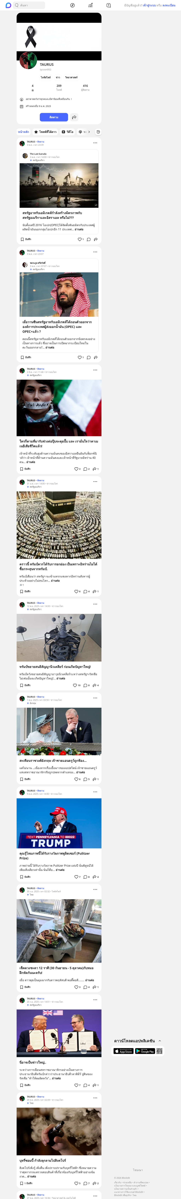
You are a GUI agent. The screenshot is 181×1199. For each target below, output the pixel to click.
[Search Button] (16, 5)
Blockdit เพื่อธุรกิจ (122, 1195)
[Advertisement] (137, 1113)
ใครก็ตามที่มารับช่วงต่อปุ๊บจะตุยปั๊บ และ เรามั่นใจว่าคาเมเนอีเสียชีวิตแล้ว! (58, 443)
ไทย (134, 1195)
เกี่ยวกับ (117, 1182)
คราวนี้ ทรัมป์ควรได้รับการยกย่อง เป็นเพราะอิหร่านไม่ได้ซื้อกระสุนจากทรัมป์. (58, 566)
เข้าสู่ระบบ (149, 5)
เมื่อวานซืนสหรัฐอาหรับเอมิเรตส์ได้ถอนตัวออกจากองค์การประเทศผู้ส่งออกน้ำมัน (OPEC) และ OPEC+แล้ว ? (57, 327)
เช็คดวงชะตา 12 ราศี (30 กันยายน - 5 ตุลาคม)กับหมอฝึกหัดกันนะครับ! (56, 970)
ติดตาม (53, 117)
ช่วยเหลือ (127, 1182)
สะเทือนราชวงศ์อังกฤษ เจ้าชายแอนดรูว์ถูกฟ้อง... (53, 760)
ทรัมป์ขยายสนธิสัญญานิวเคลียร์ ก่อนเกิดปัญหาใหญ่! (55, 667)
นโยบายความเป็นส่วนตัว (125, 1188)
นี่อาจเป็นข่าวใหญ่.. (32, 1062)
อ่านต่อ (79, 229)
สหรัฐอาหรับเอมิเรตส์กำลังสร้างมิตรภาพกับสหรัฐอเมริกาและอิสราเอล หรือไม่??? (52, 215)
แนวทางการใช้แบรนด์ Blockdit (128, 1192)
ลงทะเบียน (168, 5)
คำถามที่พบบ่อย (141, 1182)
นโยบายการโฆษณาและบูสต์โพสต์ (129, 1185)
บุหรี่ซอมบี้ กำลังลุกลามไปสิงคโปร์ (42, 1160)
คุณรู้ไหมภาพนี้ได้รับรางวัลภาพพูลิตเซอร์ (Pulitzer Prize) (54, 855)
